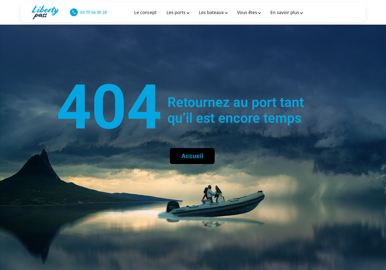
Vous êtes (248, 12)
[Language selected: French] (342, 12)
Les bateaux (213, 12)
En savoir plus (286, 12)
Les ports (177, 12)
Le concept (145, 12)
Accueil (192, 155)
